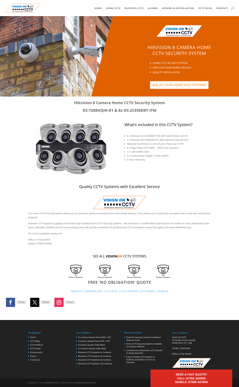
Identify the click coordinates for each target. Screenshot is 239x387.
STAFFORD (185, 348)
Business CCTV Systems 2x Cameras (94, 352)
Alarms (153, 8)
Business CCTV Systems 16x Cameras (95, 363)
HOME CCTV (77, 291)
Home (98, 8)
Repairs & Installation (178, 8)
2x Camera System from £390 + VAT (94, 337)
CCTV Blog (205, 8)
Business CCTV (134, 8)
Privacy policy (36, 352)
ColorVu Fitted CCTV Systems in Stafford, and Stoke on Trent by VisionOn (140, 359)
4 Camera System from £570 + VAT (94, 341)
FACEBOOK (162, 291)
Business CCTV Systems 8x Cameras (94, 359)
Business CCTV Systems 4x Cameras (94, 356)
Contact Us (35, 359)
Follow (21, 302)
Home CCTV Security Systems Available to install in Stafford (144, 345)
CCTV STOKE (147, 291)
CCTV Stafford (36, 344)
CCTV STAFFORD (129, 291)
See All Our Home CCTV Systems (179, 85)
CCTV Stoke (35, 348)
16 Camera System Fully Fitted (92, 348)
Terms (33, 356)
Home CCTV (113, 8)
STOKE (175, 348)
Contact (222, 8)
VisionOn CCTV (52, 382)
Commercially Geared (84, 382)
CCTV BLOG (112, 291)
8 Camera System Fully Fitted (91, 344)
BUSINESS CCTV (94, 291)
